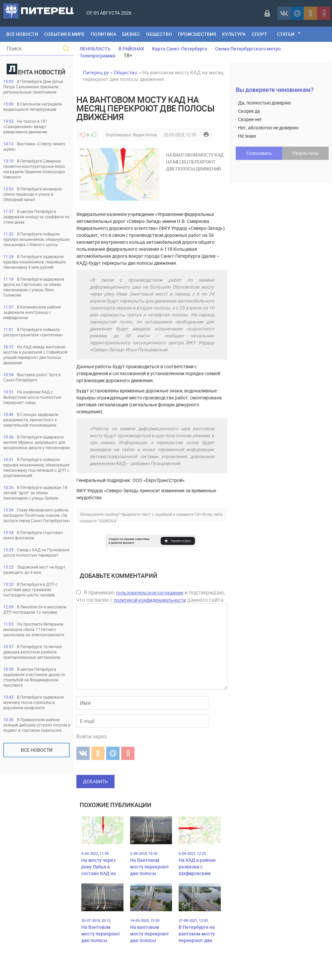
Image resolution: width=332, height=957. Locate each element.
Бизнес (131, 34)
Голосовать (259, 153)
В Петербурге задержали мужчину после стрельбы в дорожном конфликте (33, 702)
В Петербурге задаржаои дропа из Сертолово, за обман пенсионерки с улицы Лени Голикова (33, 287)
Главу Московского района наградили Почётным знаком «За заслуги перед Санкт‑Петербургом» (36, 515)
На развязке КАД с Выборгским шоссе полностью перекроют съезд (32, 397)
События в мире (64, 34)
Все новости (36, 750)
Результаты (305, 153)
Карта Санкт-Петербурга (179, 48)
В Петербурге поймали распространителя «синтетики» (33, 332)
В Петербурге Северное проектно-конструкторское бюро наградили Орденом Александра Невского (34, 168)
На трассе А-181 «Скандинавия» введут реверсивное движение (25, 126)
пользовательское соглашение (149, 592)
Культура (234, 34)
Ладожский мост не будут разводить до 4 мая (34, 569)
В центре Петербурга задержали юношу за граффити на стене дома (36, 217)
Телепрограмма (98, 55)
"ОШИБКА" (107, 520)
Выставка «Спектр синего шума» (34, 146)
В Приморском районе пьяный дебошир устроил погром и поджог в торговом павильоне (36, 725)
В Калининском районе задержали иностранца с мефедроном (32, 312)
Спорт (259, 34)
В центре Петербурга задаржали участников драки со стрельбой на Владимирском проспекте (34, 677)
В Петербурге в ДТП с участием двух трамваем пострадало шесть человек (30, 589)
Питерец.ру (96, 72)
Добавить (95, 781)
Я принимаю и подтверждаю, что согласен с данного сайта (150, 596)
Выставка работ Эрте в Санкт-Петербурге (32, 377)
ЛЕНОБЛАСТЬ (95, 48)
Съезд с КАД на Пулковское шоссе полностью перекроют (36, 552)
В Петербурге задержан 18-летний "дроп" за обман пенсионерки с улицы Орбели (35, 493)
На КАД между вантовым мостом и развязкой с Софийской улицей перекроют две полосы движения (35, 354)
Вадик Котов (145, 134)
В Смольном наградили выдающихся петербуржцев (32, 106)
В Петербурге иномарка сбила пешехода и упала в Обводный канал (32, 194)
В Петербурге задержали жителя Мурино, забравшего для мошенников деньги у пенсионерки (36, 442)
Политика (103, 34)
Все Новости (22, 34)
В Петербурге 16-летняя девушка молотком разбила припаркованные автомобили (32, 652)
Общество (159, 34)
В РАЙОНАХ (131, 48)
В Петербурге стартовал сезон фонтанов (33, 535)
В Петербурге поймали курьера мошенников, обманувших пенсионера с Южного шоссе (36, 239)
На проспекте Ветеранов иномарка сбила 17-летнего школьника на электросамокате (33, 629)
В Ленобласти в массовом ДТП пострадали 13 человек (34, 609)
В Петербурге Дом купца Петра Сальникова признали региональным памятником (33, 87)
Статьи (285, 34)
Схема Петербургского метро (248, 48)
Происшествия (197, 34)
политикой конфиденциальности (150, 600)
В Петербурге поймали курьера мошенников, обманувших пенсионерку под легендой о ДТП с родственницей (36, 467)
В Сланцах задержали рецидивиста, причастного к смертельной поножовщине (30, 420)
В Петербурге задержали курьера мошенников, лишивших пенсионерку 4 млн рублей (34, 262)
